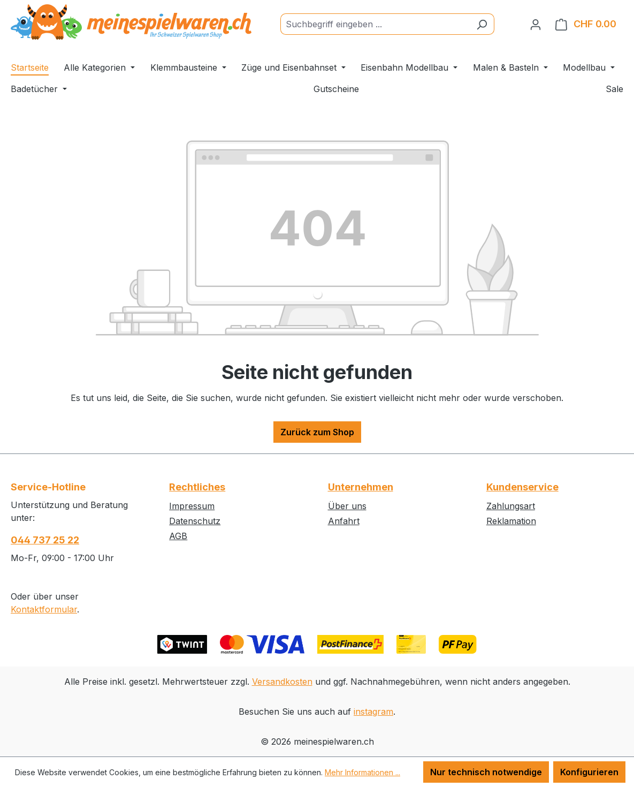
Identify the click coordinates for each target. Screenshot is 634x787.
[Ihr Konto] (535, 24)
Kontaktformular (44, 609)
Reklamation (511, 521)
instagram (373, 711)
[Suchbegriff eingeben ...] (375, 24)
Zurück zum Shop (317, 432)
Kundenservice (522, 487)
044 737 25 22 (45, 540)
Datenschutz (194, 521)
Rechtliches (197, 487)
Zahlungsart (510, 506)
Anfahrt (344, 521)
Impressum (192, 506)
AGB (178, 536)
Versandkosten (282, 681)
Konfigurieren (589, 772)
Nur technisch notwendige (486, 772)
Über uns (347, 506)
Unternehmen (360, 487)
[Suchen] (481, 24)
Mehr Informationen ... (362, 772)
